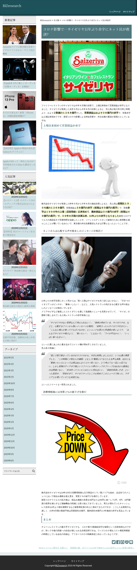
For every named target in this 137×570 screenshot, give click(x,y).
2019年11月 (9, 441)
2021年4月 (9, 364)
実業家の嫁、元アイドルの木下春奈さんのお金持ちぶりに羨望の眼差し (102, 548)
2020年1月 (9, 428)
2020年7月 (9, 396)
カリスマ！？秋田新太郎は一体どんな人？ (19, 272)
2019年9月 (9, 454)
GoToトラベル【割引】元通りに (53, 548)
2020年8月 (9, 389)
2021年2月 (9, 376)
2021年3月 (9, 370)
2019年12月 (9, 434)
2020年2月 (9, 421)
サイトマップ (128, 12)
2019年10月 (9, 447)
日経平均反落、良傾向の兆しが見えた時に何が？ (19, 339)
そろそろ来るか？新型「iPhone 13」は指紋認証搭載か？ (18, 114)
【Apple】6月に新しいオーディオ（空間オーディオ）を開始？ (19, 85)
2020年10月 (9, 383)
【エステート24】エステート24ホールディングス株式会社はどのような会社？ (19, 204)
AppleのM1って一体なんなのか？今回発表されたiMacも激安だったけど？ (19, 165)
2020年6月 (9, 402)
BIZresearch (14, 6)
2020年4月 (9, 409)
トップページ (114, 12)
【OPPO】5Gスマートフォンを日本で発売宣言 (19, 233)
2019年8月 (9, 460)
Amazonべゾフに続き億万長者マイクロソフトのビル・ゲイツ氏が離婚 (19, 50)
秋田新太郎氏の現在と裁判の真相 (19, 306)
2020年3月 (9, 415)
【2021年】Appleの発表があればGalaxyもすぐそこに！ (19, 150)
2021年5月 (9, 357)
